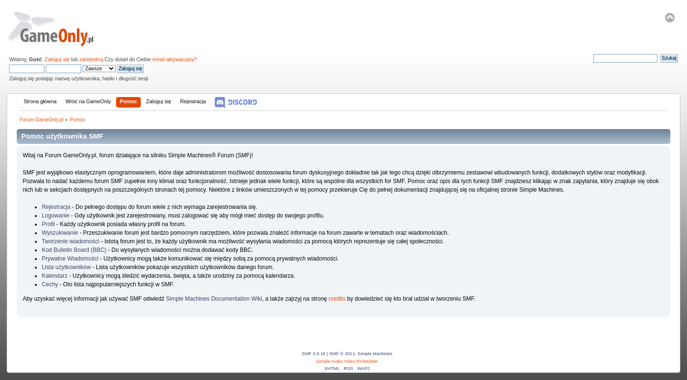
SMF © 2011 (342, 353)
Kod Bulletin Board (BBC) (74, 250)
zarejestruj (91, 59)
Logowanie (55, 215)
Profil (48, 224)
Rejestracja (56, 207)
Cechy (50, 284)
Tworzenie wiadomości (70, 241)
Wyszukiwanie (60, 232)
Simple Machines (375, 353)
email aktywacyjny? (174, 59)
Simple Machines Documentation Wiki (214, 298)
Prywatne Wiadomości (70, 258)
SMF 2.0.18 (314, 353)
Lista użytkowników (66, 267)
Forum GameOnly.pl (57, 28)
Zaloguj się (57, 59)
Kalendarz (54, 275)
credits (336, 298)
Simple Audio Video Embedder (347, 361)
